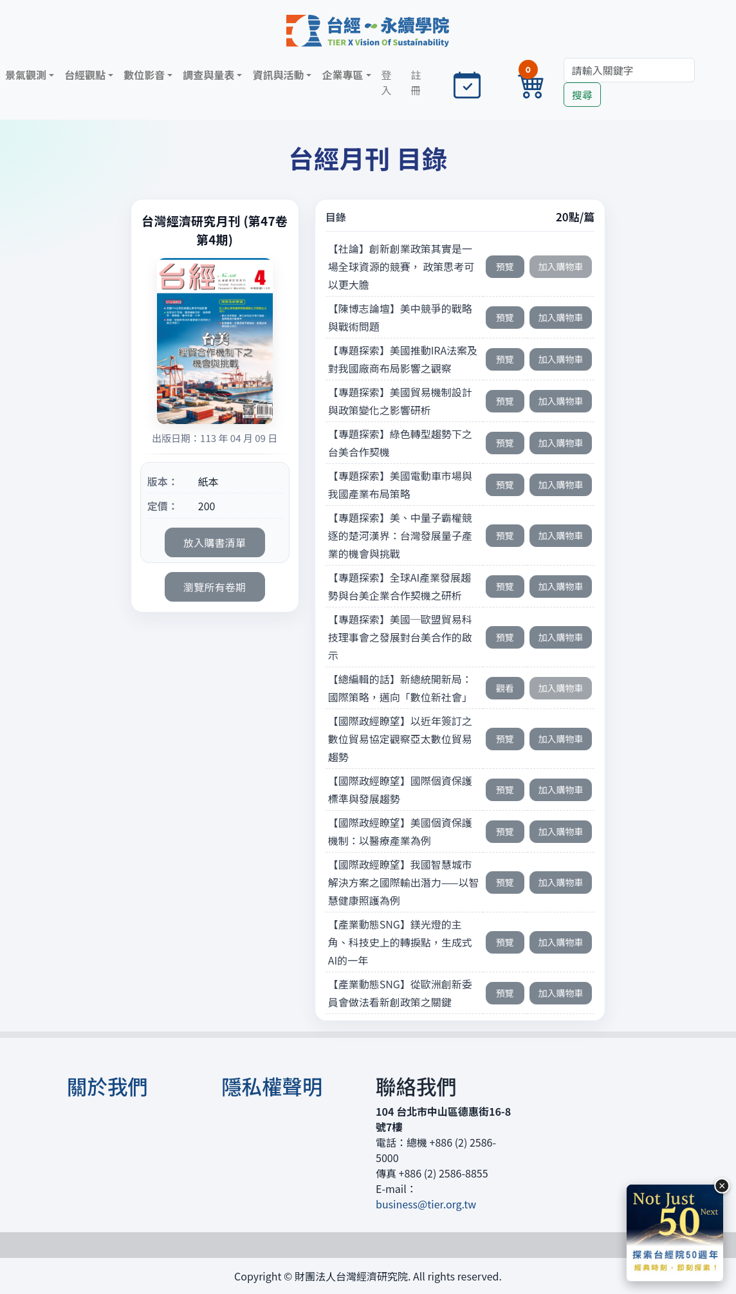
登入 (387, 82)
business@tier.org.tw (426, 1204)
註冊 (415, 82)
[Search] (629, 70)
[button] (29, 75)
